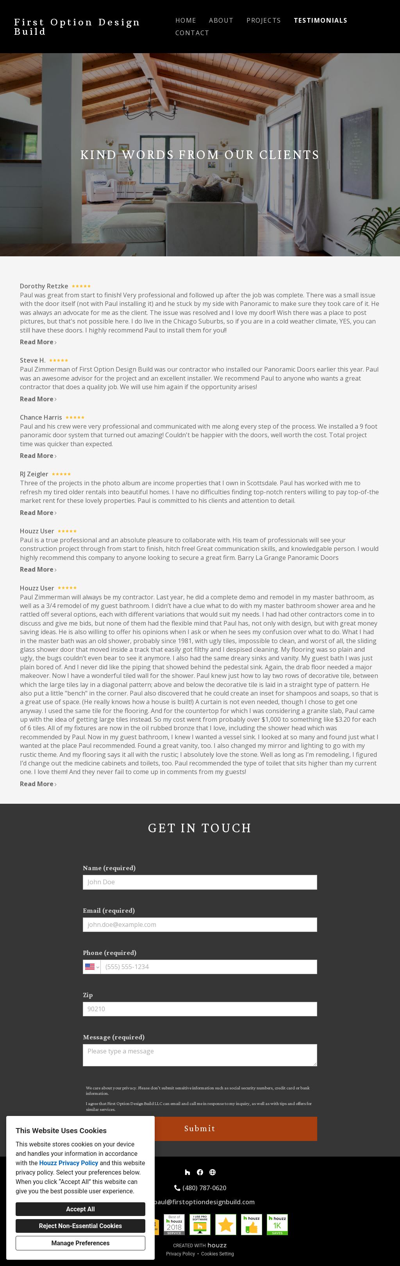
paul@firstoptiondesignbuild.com (204, 1202)
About (221, 20)
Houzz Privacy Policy (68, 1163)
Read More (38, 342)
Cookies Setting (217, 1254)
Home (185, 20)
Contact (192, 33)
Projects (263, 20)
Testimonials (321, 20)
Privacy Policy (180, 1254)
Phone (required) (200, 961)
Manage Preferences (80, 1243)
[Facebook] (200, 1172)
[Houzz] (187, 1172)
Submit (200, 1128)
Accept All (80, 1209)
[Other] (212, 1172)
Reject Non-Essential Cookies (80, 1226)
